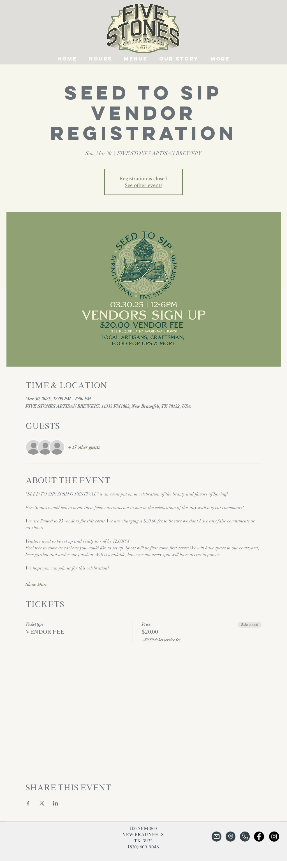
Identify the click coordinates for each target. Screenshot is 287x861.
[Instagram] (274, 836)
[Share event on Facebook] (28, 803)
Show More (36, 584)
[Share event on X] (42, 803)
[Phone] (245, 836)
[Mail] (216, 836)
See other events (143, 185)
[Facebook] (259, 836)
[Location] (230, 836)
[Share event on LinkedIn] (55, 803)
